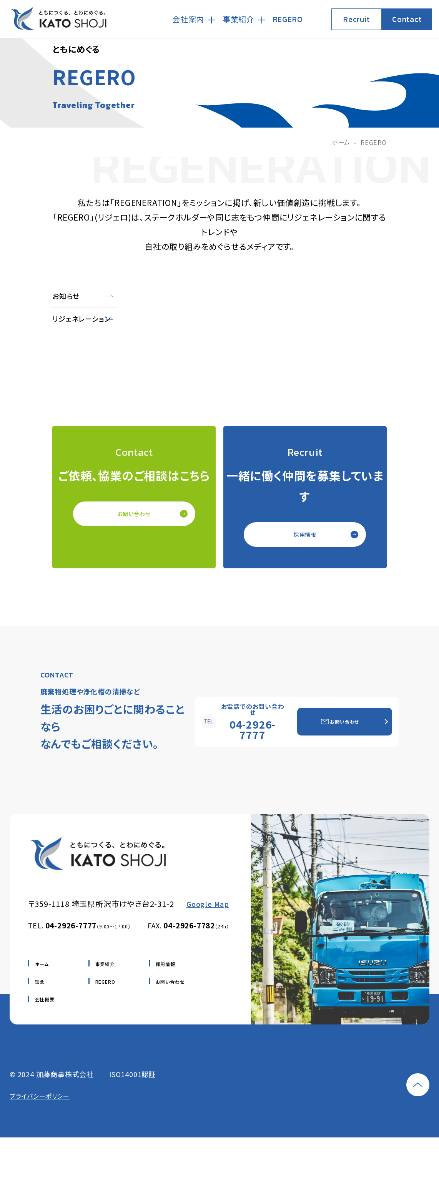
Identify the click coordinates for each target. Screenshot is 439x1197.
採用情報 (305, 534)
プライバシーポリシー (40, 1096)
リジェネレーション (81, 319)
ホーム (42, 964)
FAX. (188, 925)
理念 (40, 981)
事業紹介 (105, 964)
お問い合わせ (134, 514)
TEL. (79, 925)
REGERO (105, 981)
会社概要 (45, 999)
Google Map (207, 904)
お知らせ (65, 296)
